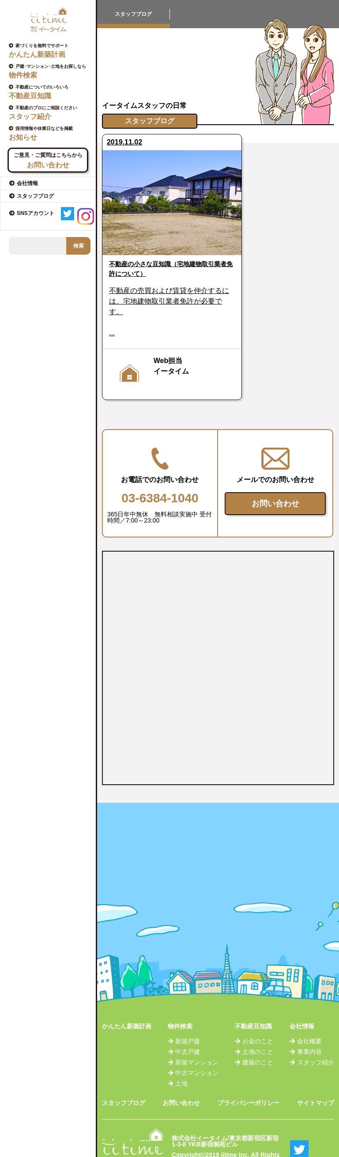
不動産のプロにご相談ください (51, 112)
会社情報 (302, 1003)
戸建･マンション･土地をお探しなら (51, 71)
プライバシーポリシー (248, 1080)
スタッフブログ (123, 1080)
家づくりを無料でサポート (51, 50)
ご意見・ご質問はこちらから (48, 160)
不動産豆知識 (253, 1003)
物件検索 (180, 1003)
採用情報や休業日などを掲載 (51, 133)
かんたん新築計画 (126, 1003)
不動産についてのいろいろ (51, 92)
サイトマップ (315, 1080)
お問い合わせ (275, 481)
